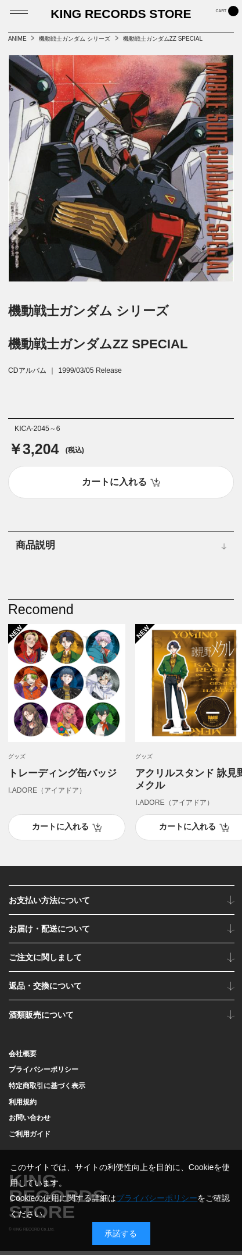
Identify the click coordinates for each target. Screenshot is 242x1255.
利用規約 (23, 1105)
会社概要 (23, 1057)
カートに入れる (60, 830)
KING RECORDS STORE (120, 17)
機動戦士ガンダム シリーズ (74, 38)
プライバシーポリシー (43, 1073)
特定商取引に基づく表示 (47, 1090)
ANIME (17, 38)
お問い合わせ (29, 1122)
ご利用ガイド (29, 1138)
